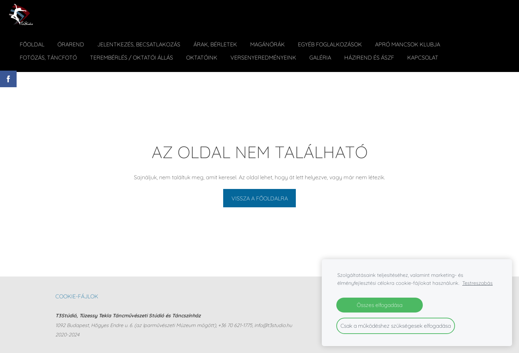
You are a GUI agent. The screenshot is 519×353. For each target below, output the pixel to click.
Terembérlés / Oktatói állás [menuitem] (131, 57)
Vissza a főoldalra (259, 198)
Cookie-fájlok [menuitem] (76, 296)
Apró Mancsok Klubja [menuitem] (407, 44)
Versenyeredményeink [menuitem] (263, 57)
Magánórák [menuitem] (267, 44)
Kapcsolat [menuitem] (422, 57)
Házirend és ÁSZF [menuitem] (369, 57)
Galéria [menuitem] (320, 57)
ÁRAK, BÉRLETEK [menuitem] (215, 44)
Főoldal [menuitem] (32, 44)
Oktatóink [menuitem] (201, 57)
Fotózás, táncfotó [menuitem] (48, 57)
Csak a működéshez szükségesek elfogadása (395, 325)
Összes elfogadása (379, 304)
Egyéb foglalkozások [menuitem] (330, 44)
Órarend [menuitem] (70, 44)
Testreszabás (477, 283)
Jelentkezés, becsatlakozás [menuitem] (138, 44)
